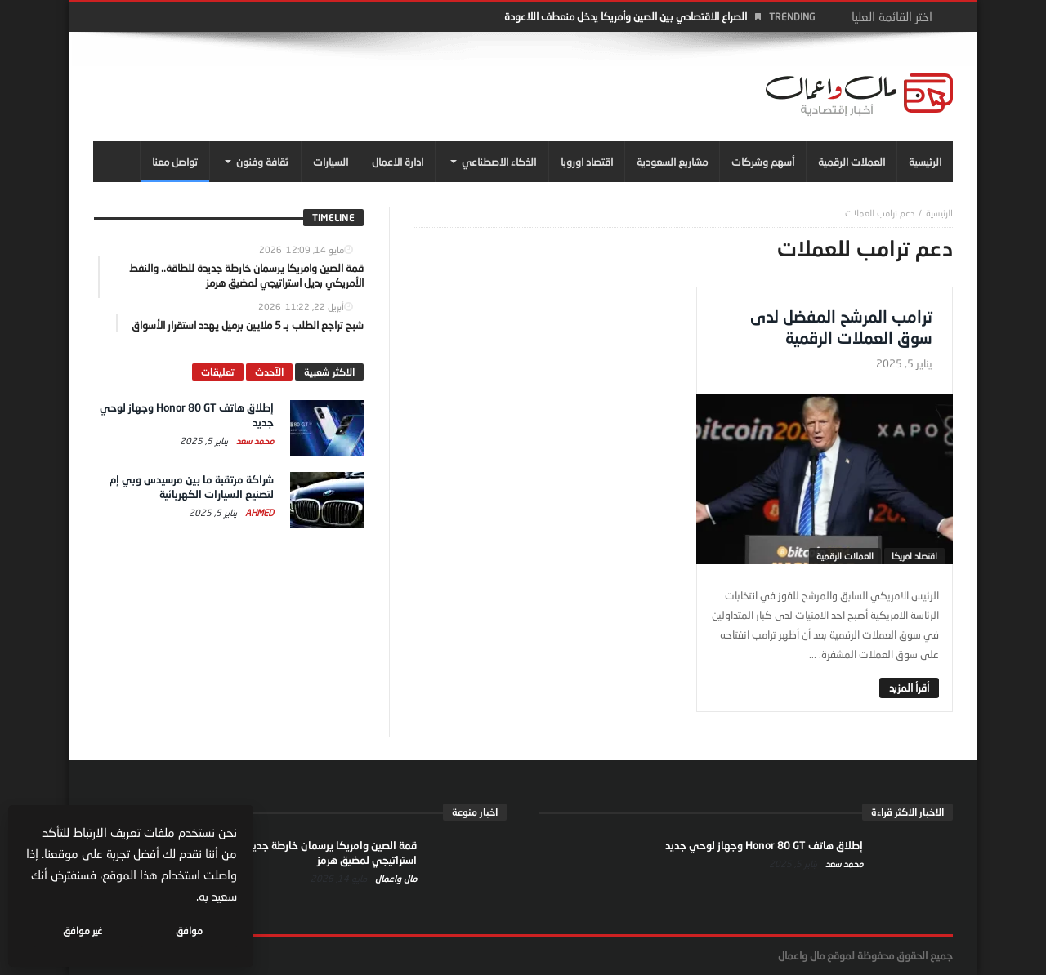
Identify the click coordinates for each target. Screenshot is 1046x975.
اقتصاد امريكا (914, 555)
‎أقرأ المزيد (909, 687)
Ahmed (258, 512)
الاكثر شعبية (329, 372)
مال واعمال (395, 878)
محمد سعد (254, 440)
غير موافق (82, 930)
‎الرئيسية (939, 212)
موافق (189, 930)
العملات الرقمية (845, 555)
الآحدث (269, 372)
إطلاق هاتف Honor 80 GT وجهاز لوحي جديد (764, 845)
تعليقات (218, 372)
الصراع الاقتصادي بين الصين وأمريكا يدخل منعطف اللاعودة (625, 16)
